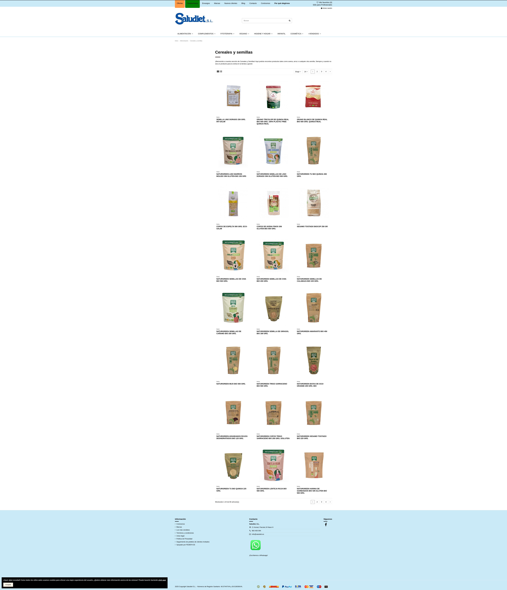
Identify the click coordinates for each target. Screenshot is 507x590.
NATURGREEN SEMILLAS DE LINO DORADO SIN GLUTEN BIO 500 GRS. (272, 175)
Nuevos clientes (230, 3)
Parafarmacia (192, 3)
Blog (243, 3)
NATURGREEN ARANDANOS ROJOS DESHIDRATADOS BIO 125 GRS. (232, 437)
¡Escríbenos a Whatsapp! (258, 555)
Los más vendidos (183, 530)
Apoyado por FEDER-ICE (185, 545)
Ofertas (180, 3)
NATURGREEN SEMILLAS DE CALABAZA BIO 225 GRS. (309, 280)
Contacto (253, 3)
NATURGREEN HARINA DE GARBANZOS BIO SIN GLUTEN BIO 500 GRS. (312, 491)
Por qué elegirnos (282, 3)
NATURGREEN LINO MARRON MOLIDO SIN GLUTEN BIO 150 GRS (231, 175)
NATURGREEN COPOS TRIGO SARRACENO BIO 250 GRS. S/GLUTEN (273, 437)
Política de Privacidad (184, 539)
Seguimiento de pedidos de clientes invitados (192, 542)
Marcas (217, 3)
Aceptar (8, 585)
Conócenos (265, 3)
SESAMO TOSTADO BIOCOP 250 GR (312, 226)
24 (306, 72)
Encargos (206, 3)
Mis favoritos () (324, 2)
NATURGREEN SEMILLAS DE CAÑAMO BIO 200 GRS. (228, 332)
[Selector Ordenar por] (298, 71)
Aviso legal (180, 536)
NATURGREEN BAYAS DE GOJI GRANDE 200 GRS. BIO (310, 385)
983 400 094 (256, 531)
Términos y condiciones (185, 533)
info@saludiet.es (258, 534)
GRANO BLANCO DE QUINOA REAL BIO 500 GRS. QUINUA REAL (312, 120)
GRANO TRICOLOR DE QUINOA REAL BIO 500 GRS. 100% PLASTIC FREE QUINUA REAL (273, 121)
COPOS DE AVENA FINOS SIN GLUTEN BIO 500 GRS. (269, 227)
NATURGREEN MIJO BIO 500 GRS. (231, 384)
